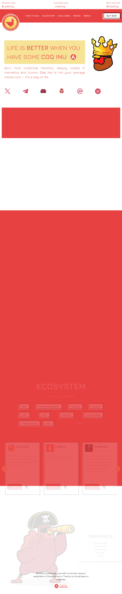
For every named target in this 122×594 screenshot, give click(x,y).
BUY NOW (112, 16)
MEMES (77, 16)
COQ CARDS (64, 16)
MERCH (87, 16)
